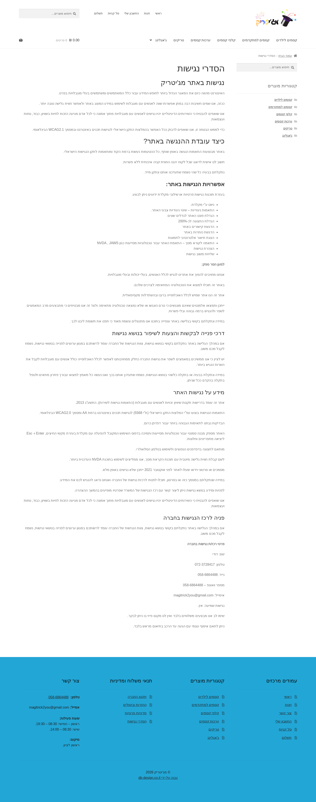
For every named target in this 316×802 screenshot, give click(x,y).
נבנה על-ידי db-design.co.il (158, 778)
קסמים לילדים (286, 40)
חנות (147, 13)
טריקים (179, 40)
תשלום (98, 13)
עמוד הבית (285, 55)
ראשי (158, 13)
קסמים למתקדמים (255, 40)
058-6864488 (58, 697)
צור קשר (285, 713)
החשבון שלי (131, 13)
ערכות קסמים (200, 40)
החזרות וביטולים (134, 705)
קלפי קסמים (226, 40)
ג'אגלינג (161, 40)
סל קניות (113, 13)
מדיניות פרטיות (135, 713)
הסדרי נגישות (136, 721)
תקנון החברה (137, 697)
